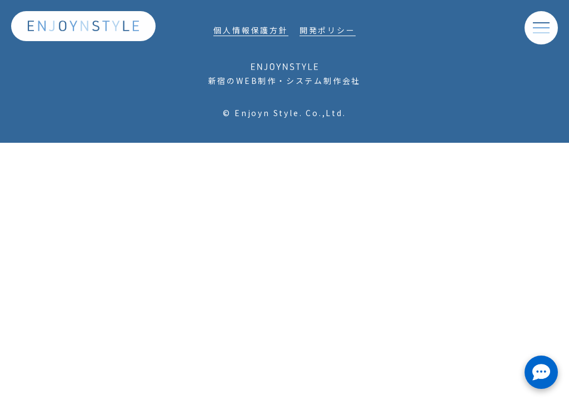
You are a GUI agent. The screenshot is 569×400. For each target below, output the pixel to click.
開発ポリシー (328, 31)
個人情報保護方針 (250, 31)
